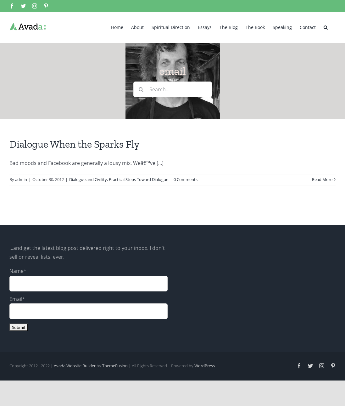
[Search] (141, 89)
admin (21, 179)
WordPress (204, 365)
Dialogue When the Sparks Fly (74, 144)
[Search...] (172, 89)
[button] (326, 27)
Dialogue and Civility (88, 179)
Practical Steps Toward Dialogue (138, 179)
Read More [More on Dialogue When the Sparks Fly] (322, 179)
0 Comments (186, 179)
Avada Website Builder (75, 365)
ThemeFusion (115, 365)
